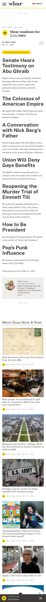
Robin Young (10, 42)
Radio (10, 27)
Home (4, 27)
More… (20, 295)
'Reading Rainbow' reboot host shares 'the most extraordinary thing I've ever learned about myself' (21, 534)
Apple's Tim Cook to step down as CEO (21, 576)
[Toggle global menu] (4, 4)
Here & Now (18, 27)
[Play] (3, 364)
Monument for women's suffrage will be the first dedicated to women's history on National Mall (23, 447)
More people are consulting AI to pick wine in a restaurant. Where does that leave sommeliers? (21, 402)
